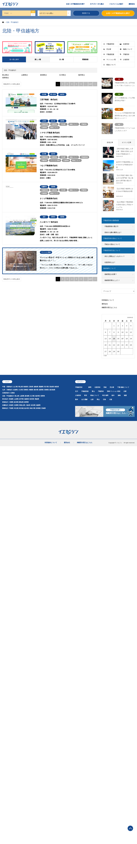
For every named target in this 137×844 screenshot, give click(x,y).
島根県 (25, 386)
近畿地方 (5, 405)
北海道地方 (5, 393)
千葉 (118, 387)
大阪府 (28, 405)
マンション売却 (115, 391)
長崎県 (46, 390)
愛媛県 (41, 386)
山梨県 (22, 396)
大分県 (20, 390)
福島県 (26, 399)
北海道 (12, 393)
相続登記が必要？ (111, 274)
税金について (111, 65)
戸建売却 (126, 54)
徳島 (119, 395)
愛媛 (86, 399)
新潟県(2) (43, 75)
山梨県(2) (24, 75)
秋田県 (31, 399)
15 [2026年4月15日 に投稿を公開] (114, 339)
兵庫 (125, 391)
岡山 (98, 399)
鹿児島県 (52, 390)
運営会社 (132, 4)
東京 (85, 395)
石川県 (32, 396)
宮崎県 (25, 390)
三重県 (11, 402)
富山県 (17, 396)
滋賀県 (38, 405)
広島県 (31, 386)
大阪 (110, 399)
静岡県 (26, 402)
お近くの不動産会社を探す (75, 4)
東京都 (21, 408)
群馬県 (38, 408)
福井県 (37, 396)
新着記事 (110, 142)
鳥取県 (56, 386)
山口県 (15, 386)
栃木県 (26, 408)
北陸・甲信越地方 (8, 396)
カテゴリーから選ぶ (97, 4)
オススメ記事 (126, 142)
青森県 (37, 399)
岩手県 (21, 399)
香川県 (46, 386)
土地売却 (126, 59)
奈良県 (33, 405)
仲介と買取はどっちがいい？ (115, 256)
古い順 (61, 59)
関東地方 (5, 408)
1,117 (90, 84)
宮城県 (11, 399)
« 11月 (105, 355)
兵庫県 (16, 405)
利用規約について (108, 300)
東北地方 (5, 399)
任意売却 (126, 44)
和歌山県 (22, 405)
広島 (104, 399)
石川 (76, 391)
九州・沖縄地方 (7, 390)
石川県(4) (62, 75)
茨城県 (43, 408)
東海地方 (5, 402)
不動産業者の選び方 (111, 226)
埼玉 (103, 395)
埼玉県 (16, 408)
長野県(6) (5, 78)
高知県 (51, 386)
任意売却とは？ (110, 262)
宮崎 (108, 391)
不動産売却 (110, 44)
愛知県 (21, 402)
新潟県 (27, 396)
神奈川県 (32, 408)
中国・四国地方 (7, 386)
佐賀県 (15, 390)
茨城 (105, 387)
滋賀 (125, 395)
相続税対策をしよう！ (112, 280)
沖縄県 (31, 390)
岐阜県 (16, 402)
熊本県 (36, 390)
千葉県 (11, 408)
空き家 (108, 49)
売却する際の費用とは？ (113, 232)
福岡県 (41, 390)
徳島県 (36, 386)
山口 (82, 399)
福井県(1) (81, 75)
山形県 (16, 399)
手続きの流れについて (112, 244)
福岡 (106, 395)
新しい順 (38, 59)
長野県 (42, 396)
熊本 (76, 399)
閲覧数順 (85, 59)
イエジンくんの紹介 (116, 4)
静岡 (89, 387)
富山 (93, 391)
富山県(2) (5, 75)
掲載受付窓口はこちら (109, 307)
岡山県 (20, 386)
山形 (92, 399)
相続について (127, 49)
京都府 (11, 405)
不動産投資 (110, 54)
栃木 (113, 395)
